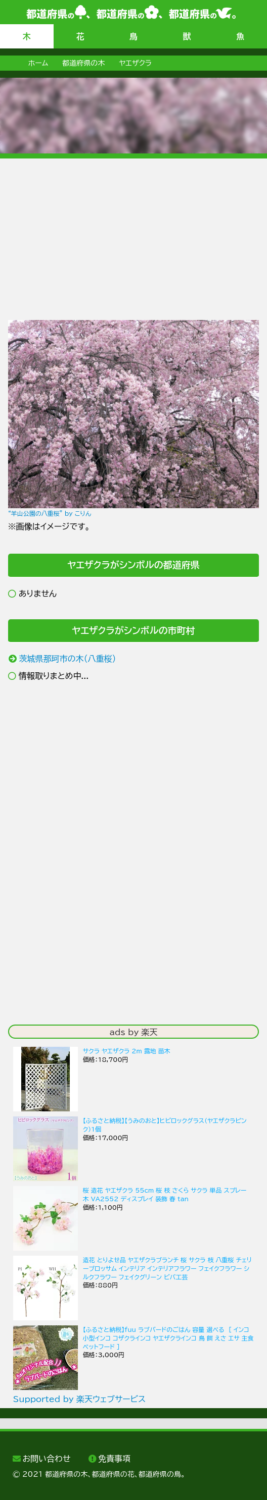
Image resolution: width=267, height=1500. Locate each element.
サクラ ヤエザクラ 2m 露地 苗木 (126, 1051)
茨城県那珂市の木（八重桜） (67, 659)
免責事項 (114, 1459)
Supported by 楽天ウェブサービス (79, 1399)
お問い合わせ (46, 1459)
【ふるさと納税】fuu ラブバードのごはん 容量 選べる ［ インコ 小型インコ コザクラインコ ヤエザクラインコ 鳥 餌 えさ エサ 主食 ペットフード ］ (168, 1338)
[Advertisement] (133, 229)
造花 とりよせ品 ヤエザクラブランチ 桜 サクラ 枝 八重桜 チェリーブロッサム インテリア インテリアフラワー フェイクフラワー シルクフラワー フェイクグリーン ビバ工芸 (167, 1268)
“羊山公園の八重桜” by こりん (49, 513)
